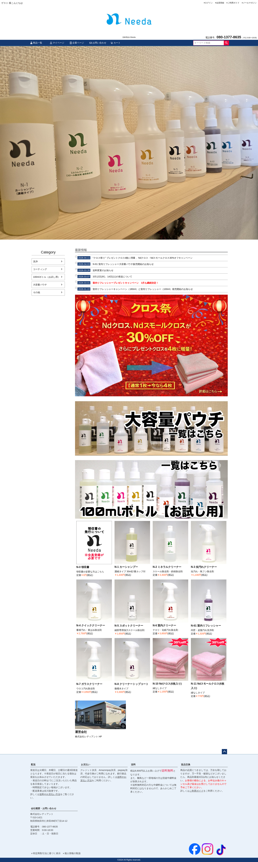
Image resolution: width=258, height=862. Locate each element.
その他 (36, 292)
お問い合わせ (98, 42)
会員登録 (220, 3)
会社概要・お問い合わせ (43, 808)
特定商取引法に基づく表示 (47, 853)
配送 (33, 764)
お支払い (85, 764)
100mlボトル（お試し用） (46, 277)
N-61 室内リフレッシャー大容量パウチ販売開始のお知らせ (115, 264)
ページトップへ (224, 751)
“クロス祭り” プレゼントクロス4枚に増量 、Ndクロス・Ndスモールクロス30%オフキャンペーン (135, 257)
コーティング (40, 269)
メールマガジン (250, 3)
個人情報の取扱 (72, 853)
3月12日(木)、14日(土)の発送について (104, 276)
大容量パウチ (40, 284)
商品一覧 (36, 42)
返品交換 (185, 764)
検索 (226, 43)
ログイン (209, 3)
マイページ (57, 42)
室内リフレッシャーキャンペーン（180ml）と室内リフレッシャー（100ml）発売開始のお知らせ (135, 289)
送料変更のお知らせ (95, 270)
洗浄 (35, 261)
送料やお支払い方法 (49, 794)
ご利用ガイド (233, 3)
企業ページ (77, 42)
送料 (133, 764)
